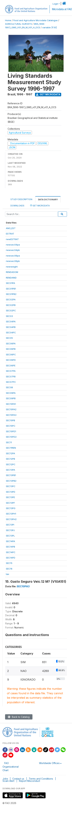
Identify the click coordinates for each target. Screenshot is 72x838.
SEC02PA (11, 299)
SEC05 (9, 338)
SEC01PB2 (11, 294)
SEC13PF (10, 502)
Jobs (5, 778)
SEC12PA (10, 453)
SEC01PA (10, 283)
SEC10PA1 (11, 404)
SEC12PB (10, 458)
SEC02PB (11, 305)
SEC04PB (11, 327)
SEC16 (9, 568)
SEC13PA (10, 469)
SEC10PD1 (11, 431)
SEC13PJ (10, 530)
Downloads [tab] (17, 205)
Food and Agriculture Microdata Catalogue (35, 20)
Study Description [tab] (21, 199)
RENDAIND (11, 277)
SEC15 (9, 563)
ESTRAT (10, 233)
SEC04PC (11, 332)
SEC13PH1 (11, 513)
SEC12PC (10, 464)
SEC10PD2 (11, 436)
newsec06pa (13, 255)
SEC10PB (10, 420)
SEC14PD (10, 557)
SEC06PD (11, 360)
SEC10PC (10, 425)
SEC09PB (11, 398)
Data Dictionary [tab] (48, 199)
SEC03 (9, 316)
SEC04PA (11, 321)
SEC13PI (10, 524)
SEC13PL (10, 535)
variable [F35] (49, 27)
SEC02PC (11, 310)
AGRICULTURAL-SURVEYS (18, 24)
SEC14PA (10, 541)
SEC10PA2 (11, 409)
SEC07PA (11, 371)
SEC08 (9, 387)
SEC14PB (10, 546)
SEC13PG (10, 508)
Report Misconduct (29, 780)
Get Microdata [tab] (40, 205)
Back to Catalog (19, 716)
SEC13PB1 (11, 475)
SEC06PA (11, 343)
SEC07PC (11, 382)
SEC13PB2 (11, 480)
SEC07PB (11, 376)
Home (8, 20)
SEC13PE (10, 497)
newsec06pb (13, 261)
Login (55, 4)
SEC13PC (10, 486)
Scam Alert (8, 780)
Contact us (18, 778)
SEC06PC (11, 354)
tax (7, 574)
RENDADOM (12, 272)
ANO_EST (11, 228)
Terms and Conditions (41, 778)
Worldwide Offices (49, 763)
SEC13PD (10, 491)
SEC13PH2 (11, 519)
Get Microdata (48, 94)
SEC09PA (11, 393)
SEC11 (9, 442)
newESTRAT (12, 239)
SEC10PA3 (11, 415)
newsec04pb (13, 250)
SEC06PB (11, 349)
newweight (12, 266)
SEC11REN (11, 447)
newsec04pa (13, 244)
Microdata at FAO (62, 9)
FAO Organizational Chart (11, 767)
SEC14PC (10, 552)
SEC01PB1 (11, 288)
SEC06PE (10, 365)
